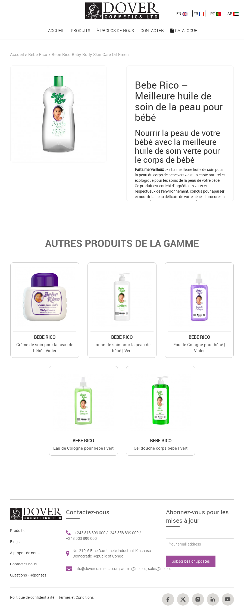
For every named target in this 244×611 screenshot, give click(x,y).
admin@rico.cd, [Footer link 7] (134, 568)
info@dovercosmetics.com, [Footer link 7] (98, 568)
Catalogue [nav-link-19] (183, 30)
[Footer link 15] (183, 599)
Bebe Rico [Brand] (37, 54)
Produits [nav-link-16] (80, 30)
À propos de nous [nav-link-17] (115, 30)
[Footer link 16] (198, 599)
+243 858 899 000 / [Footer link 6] (124, 532)
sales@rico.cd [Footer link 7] (159, 568)
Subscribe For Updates (191, 561)
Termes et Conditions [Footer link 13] (76, 597)
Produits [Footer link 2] (17, 530)
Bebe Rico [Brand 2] (44, 337)
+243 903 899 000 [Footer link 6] (81, 538)
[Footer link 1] (34, 513)
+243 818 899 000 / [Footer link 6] (91, 532)
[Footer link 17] (213, 599)
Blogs (15, 541)
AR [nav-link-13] (233, 13)
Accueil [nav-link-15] (56, 30)
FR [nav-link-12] (198, 13)
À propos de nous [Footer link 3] (24, 552)
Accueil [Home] (17, 54)
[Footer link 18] (228, 599)
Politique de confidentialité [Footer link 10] (32, 597)
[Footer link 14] (168, 599)
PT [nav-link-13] (215, 13)
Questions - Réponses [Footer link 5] (28, 575)
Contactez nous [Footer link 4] (23, 563)
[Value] (45, 297)
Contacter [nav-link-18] (152, 30)
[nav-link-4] (121, 10)
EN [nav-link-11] (181, 13)
